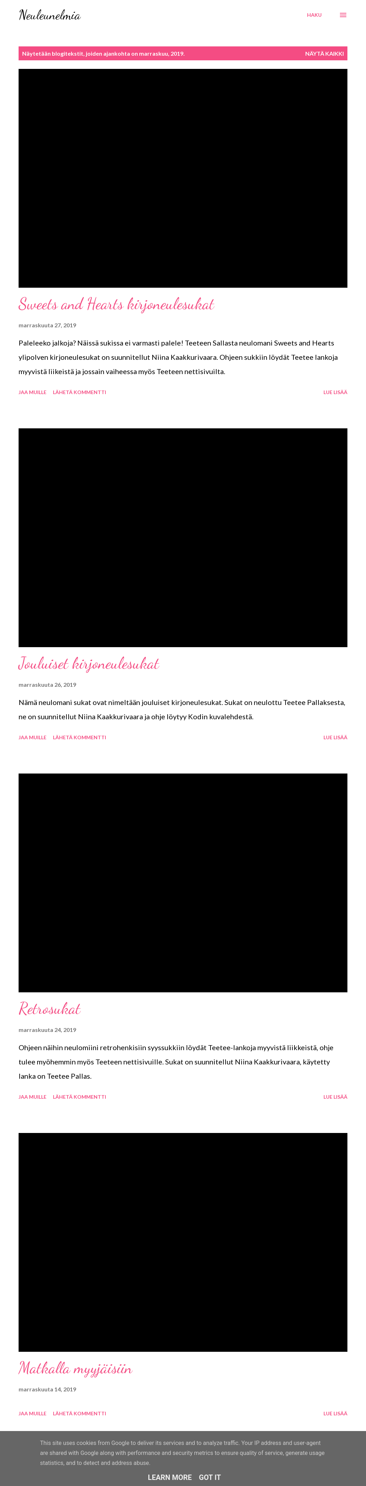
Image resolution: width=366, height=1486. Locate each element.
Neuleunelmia (49, 14)
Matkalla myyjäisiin (75, 1368)
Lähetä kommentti (79, 392)
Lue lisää (335, 392)
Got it (210, 1477)
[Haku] (314, 15)
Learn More (170, 1477)
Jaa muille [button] (32, 392)
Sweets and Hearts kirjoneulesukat (116, 303)
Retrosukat (49, 1008)
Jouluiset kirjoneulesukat (89, 663)
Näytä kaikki (324, 53)
